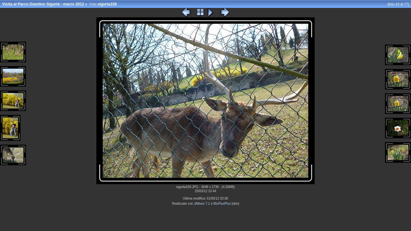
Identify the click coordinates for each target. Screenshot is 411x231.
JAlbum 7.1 (202, 203)
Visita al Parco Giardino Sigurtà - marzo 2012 (43, 4)
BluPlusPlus (222, 203)
